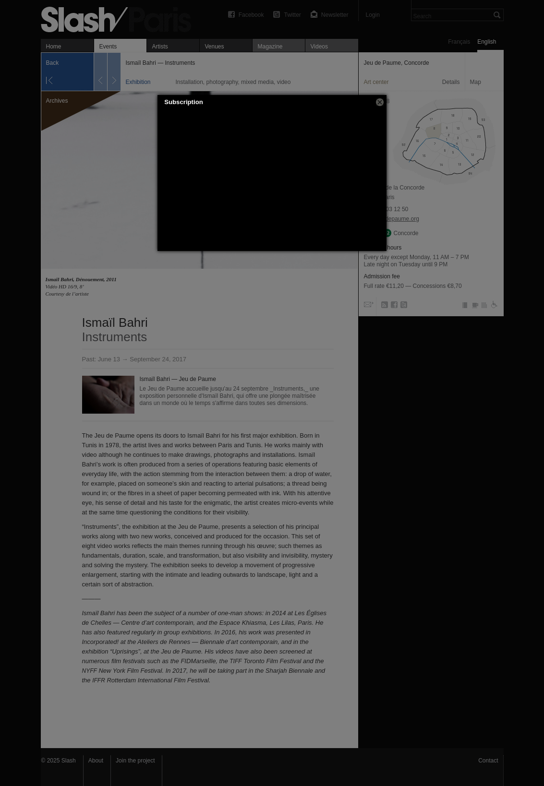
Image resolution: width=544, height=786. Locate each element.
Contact (488, 760)
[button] (380, 102)
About (95, 760)
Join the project (135, 760)
